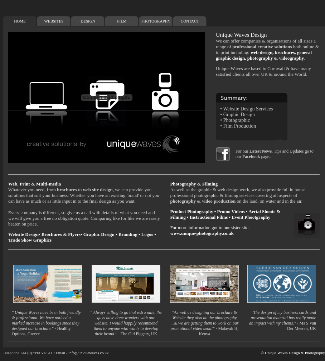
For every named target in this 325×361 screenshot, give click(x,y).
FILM (121, 21)
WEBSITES (54, 21)
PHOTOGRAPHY (156, 21)
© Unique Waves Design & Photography (293, 353)
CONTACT (190, 21)
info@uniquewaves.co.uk (88, 353)
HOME (19, 21)
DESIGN (88, 21)
